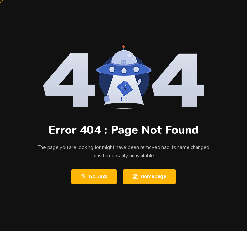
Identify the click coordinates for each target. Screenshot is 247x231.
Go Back (94, 176)
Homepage (149, 176)
